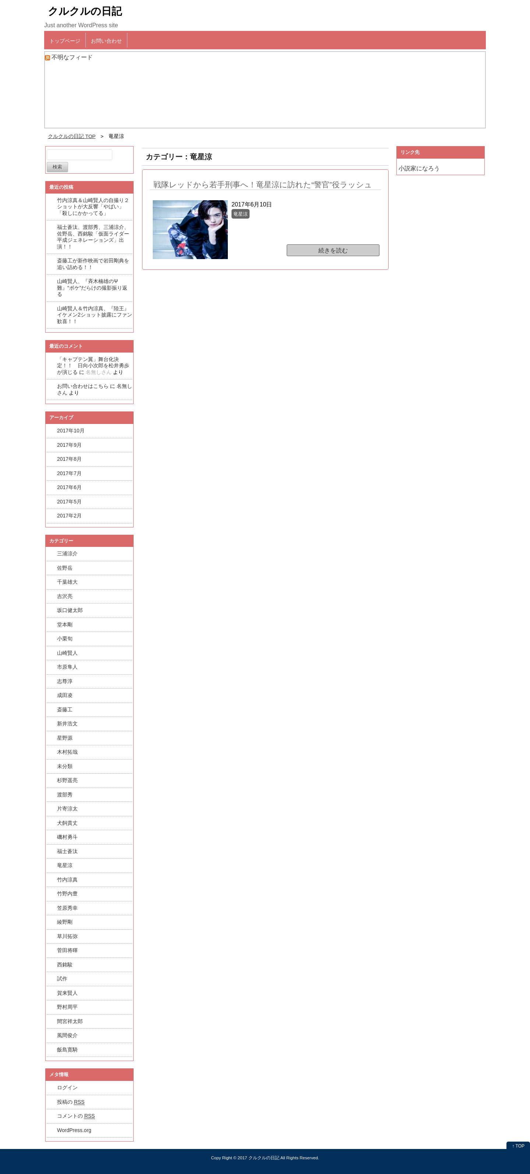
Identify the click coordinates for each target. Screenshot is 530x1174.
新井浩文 (67, 723)
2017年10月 (71, 431)
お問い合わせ (106, 41)
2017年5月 (69, 502)
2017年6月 (69, 487)
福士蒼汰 (67, 851)
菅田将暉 (67, 950)
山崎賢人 (67, 653)
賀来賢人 (67, 993)
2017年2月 (69, 516)
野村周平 (67, 1007)
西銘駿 (65, 965)
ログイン (67, 1087)
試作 (62, 979)
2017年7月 (69, 473)
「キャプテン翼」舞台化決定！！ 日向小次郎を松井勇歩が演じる (93, 365)
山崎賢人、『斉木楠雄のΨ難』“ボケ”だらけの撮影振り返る (92, 287)
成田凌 (65, 695)
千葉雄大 (67, 582)
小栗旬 (65, 638)
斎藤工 (65, 709)
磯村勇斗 (67, 837)
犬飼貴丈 (67, 823)
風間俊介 (67, 1035)
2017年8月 (69, 459)
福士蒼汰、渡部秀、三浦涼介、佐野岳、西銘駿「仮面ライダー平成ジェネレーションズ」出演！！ (93, 237)
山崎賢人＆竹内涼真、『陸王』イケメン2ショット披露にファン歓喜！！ (94, 314)
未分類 (65, 766)
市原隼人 (67, 667)
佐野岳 (65, 568)
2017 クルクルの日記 (258, 1157)
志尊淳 (65, 681)
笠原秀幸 (67, 908)
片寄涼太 (67, 808)
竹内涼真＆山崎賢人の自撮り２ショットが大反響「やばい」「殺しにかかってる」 (93, 206)
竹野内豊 (67, 894)
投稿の (71, 1102)
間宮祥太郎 (70, 1021)
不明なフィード (72, 57)
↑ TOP (518, 1146)
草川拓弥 (67, 936)
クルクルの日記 (85, 11)
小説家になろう (419, 168)
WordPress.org (74, 1130)
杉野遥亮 (67, 780)
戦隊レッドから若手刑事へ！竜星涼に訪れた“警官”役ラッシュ (262, 184)
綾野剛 (65, 922)
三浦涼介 (67, 553)
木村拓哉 (67, 752)
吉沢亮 (65, 596)
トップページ (64, 41)
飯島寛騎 (67, 1050)
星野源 (65, 738)
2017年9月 (69, 445)
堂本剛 (65, 624)
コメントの (76, 1116)
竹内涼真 (67, 880)
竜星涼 (65, 865)
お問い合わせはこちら (83, 386)
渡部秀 (65, 795)
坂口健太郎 (70, 610)
